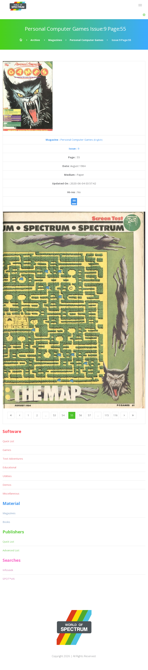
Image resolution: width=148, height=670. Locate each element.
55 (71, 415)
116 (115, 415)
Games (7, 450)
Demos (7, 484)
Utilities (7, 476)
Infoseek (8, 570)
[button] (144, 15)
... (46, 415)
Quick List (8, 441)
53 (54, 415)
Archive (35, 40)
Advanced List (11, 550)
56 (80, 415)
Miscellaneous (11, 493)
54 (63, 415)
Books (6, 522)
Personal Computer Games (86, 40)
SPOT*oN (8, 578)
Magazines (55, 40)
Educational (9, 467)
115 (107, 415)
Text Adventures (13, 458)
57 (89, 415)
